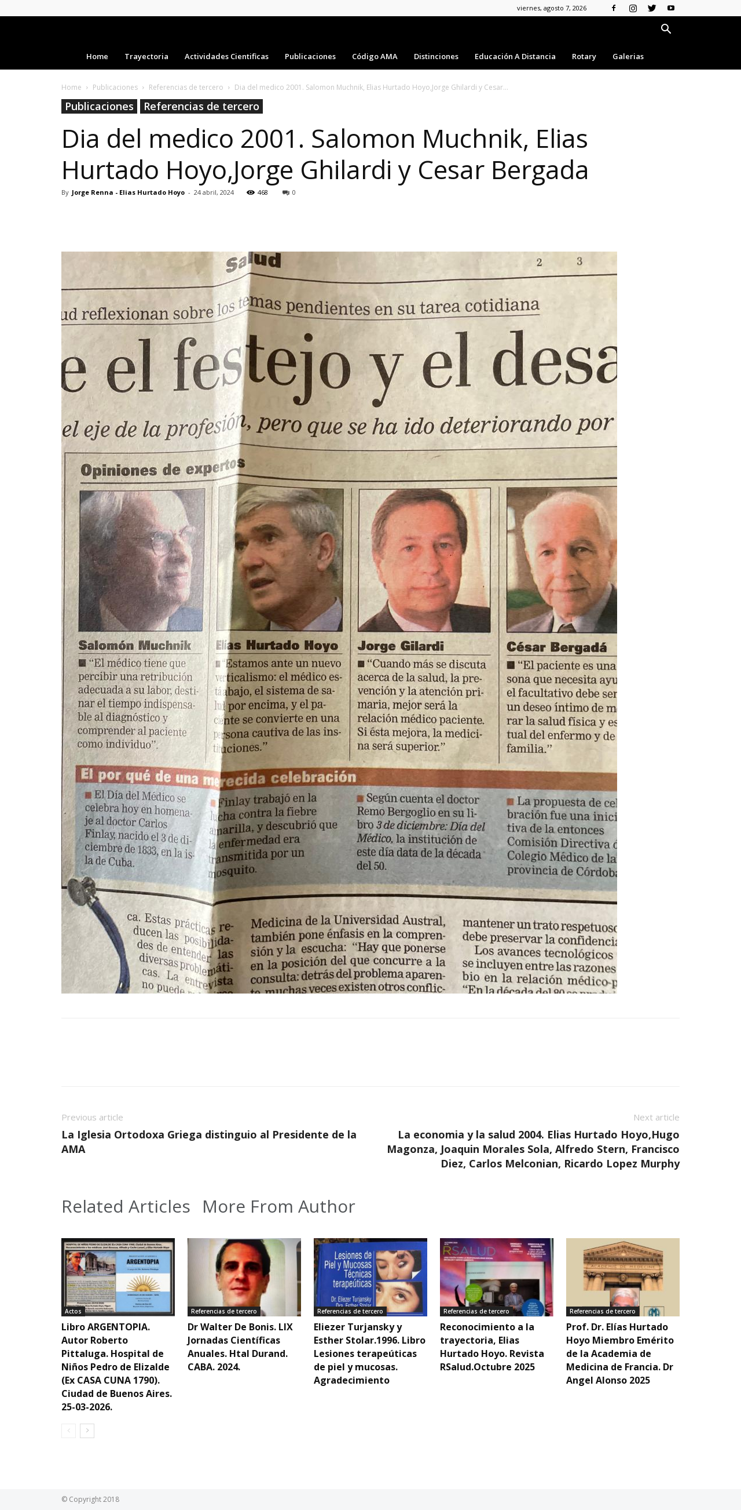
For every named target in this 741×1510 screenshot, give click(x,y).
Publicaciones (310, 56)
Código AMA (375, 56)
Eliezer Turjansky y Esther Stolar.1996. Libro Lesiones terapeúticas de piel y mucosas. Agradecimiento (369, 1353)
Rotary (584, 56)
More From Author (278, 1206)
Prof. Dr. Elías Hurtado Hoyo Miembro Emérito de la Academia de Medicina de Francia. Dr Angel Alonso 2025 (620, 1353)
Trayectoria (146, 56)
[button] (666, 30)
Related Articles (125, 1206)
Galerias (628, 56)
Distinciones (436, 56)
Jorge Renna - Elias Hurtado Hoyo (128, 192)
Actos (73, 1311)
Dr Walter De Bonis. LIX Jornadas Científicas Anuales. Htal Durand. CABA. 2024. (240, 1346)
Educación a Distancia (515, 56)
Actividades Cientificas (227, 56)
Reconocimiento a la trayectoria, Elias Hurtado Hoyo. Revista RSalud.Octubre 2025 (492, 1346)
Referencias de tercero (186, 87)
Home (97, 56)
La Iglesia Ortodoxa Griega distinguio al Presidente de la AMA (209, 1141)
